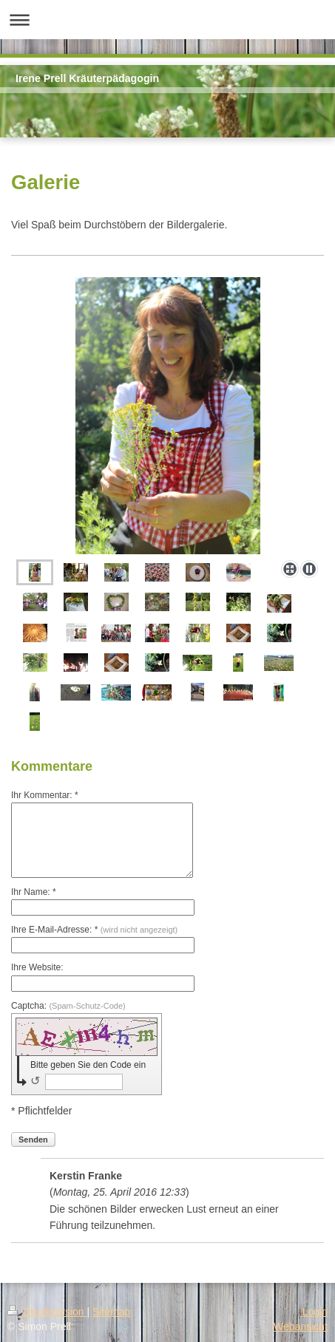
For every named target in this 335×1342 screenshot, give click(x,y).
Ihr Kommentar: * (44, 795)
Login (315, 1312)
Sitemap (111, 1312)
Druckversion (47, 1312)
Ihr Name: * (33, 892)
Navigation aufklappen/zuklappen (167, 19)
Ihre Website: (37, 967)
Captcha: (68, 1006)
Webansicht (301, 1326)
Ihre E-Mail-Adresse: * (94, 929)
